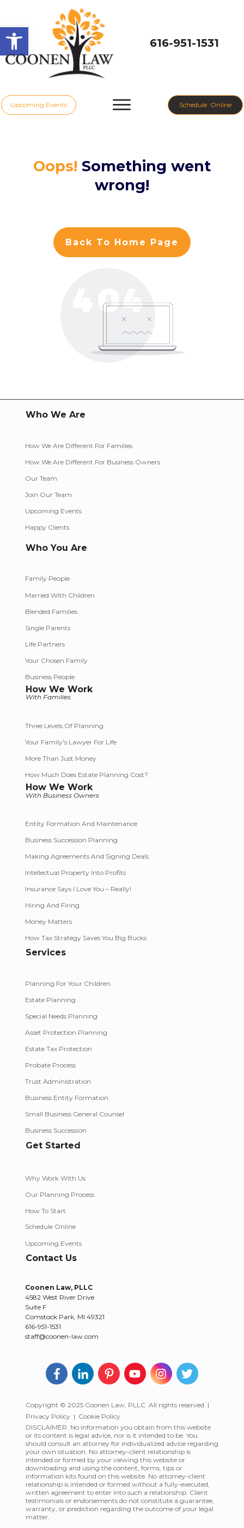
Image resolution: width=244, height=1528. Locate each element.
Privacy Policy (48, 1416)
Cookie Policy (99, 1416)
